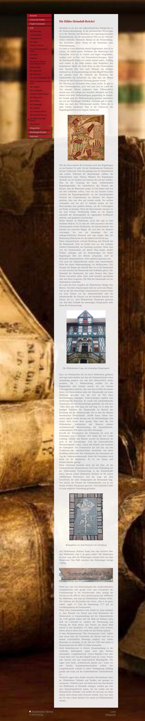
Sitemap (49, 711)
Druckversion (37, 711)
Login (113, 711)
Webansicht (110, 714)
